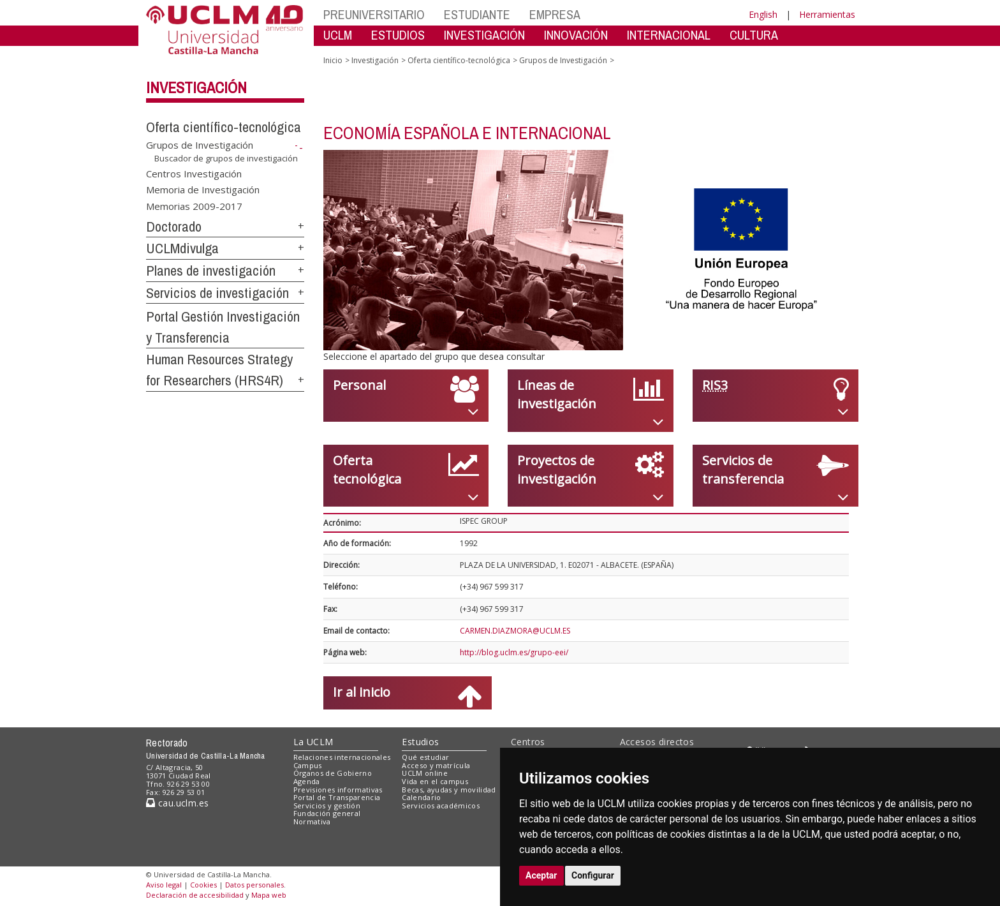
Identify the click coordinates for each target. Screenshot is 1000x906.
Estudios (420, 742)
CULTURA (754, 34)
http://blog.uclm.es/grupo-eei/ (514, 652)
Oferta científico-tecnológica (223, 127)
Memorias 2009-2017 (194, 205)
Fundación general (327, 813)
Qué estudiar (425, 757)
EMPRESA (554, 14)
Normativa (312, 821)
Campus (307, 765)
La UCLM (313, 742)
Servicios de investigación (217, 292)
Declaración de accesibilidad (195, 895)
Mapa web (268, 895)
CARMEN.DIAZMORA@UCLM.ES (515, 630)
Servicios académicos (441, 805)
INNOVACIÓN (576, 34)
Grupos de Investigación (199, 144)
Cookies (203, 884)
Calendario (421, 797)
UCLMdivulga (182, 248)
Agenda (306, 781)
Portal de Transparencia (337, 797)
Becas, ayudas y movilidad (449, 789)
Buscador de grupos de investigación (226, 158)
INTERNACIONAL (668, 34)
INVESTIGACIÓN (484, 34)
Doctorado (174, 226)
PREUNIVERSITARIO (374, 14)
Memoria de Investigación (203, 189)
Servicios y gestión (326, 805)
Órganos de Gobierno (332, 773)
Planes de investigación (211, 270)
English (763, 14)
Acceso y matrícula (436, 765)
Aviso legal (164, 884)
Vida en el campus (435, 781)
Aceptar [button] (541, 875)
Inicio (332, 60)
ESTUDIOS (398, 34)
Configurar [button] (592, 875)
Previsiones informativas (338, 789)
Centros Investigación (194, 173)
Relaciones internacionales (342, 757)
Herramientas (827, 14)
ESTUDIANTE (477, 14)
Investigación (196, 87)
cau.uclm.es (177, 803)
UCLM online (425, 773)
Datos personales (254, 884)
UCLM (337, 34)
